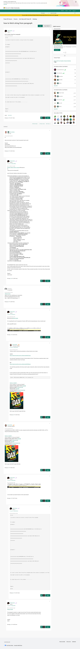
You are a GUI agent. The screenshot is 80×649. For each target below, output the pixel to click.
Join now (5, 4)
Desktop (35, 19)
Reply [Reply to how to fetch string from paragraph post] (48, 117)
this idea (24, 385)
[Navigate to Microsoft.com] (7, 8)
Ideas (31, 7)
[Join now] (57, 50)
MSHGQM (17, 388)
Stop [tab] (65, 52)
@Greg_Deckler (16, 167)
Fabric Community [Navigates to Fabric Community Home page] (15, 8)
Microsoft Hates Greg (21, 390)
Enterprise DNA (20, 387)
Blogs (41, 7)
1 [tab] (63, 52)
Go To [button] (74, 10)
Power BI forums (8, 19)
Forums (22, 7)
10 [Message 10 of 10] (10, 278)
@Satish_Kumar (7, 293)
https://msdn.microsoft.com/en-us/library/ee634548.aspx (20, 364)
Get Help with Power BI (25, 19)
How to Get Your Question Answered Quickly (62, 60)
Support (50, 7)
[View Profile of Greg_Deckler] (14, 344)
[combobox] (63, 13)
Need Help (10, 115)
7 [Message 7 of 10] (10, 334)
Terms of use (68, 641)
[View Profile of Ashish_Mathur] (12, 132)
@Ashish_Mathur (10, 167)
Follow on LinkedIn (13, 382)
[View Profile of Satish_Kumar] (10, 30)
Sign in (67, 10)
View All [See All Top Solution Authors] (56, 85)
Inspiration (27, 7)
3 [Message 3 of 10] (10, 624)
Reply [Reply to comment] (48, 153)
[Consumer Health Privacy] (18, 645)
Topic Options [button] (46, 25)
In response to (11, 163)
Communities (36, 7)
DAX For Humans (18, 391)
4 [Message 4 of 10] (10, 498)
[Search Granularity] (45, 13)
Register (62, 10)
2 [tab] (64, 52)
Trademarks (74, 641)
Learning (45, 7)
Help (70, 10)
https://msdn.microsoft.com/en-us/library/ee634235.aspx (20, 355)
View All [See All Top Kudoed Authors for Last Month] (56, 109)
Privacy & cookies (62, 641)
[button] (40, 26)
